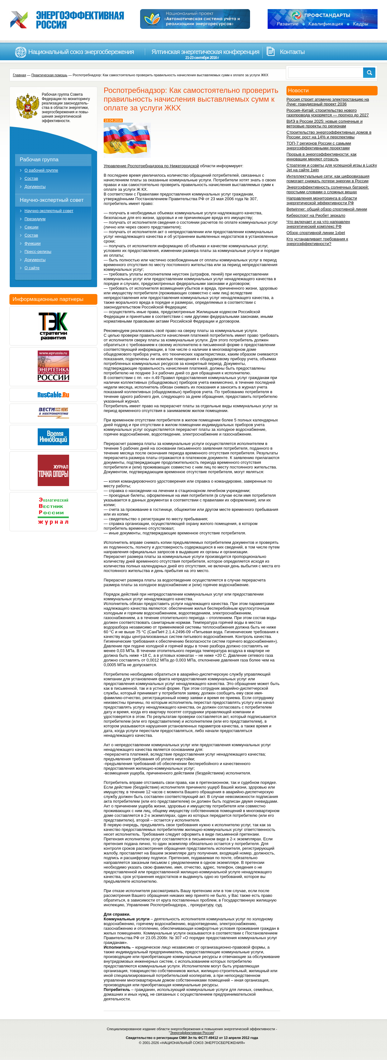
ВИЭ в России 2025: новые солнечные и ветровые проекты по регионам (324, 123)
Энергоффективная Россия (192, 1033)
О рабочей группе (41, 170)
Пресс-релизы (38, 251)
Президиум (35, 219)
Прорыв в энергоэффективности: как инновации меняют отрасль (321, 156)
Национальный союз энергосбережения (81, 51)
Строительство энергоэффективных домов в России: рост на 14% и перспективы (328, 134)
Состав (31, 178)
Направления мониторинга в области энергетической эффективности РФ (321, 200)
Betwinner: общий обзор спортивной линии (326, 209)
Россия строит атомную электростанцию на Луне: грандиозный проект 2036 (327, 101)
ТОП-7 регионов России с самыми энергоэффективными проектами (318, 145)
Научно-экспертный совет (52, 200)
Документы (35, 186)
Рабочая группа (39, 160)
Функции (33, 243)
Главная (19, 75)
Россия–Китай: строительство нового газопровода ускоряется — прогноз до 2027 (327, 112)
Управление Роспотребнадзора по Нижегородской (151, 165)
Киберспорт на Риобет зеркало (315, 215)
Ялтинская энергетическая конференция (202, 54)
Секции (31, 227)
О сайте (32, 267)
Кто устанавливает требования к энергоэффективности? (317, 241)
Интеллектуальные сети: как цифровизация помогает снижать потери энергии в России (327, 178)
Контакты (292, 51)
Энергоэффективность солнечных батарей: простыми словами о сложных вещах (327, 189)
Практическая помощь (49, 75)
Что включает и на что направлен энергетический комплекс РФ (318, 224)
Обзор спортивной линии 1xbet (315, 232)
